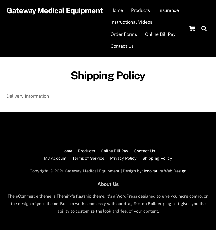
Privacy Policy (123, 158)
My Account (55, 158)
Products (140, 10)
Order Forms (124, 34)
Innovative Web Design (165, 170)
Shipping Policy (157, 158)
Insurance (168, 10)
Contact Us (122, 46)
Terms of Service (88, 158)
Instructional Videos (131, 22)
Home (117, 10)
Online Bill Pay (160, 34)
